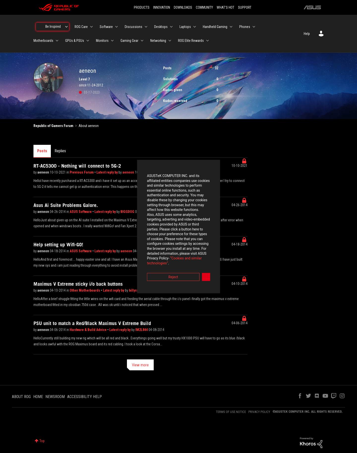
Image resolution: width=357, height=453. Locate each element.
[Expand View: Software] (116, 26)
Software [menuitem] (106, 27)
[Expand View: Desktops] (171, 26)
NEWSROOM (55, 396)
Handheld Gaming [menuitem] (215, 27)
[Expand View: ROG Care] (91, 26)
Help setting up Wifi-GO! (58, 245)
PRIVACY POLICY (259, 412)
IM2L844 (142, 330)
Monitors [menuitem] (102, 41)
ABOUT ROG (21, 396)
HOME (38, 396)
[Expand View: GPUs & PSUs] (87, 40)
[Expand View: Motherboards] (57, 40)
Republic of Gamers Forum (53, 126)
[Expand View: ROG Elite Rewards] (207, 40)
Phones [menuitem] (244, 27)
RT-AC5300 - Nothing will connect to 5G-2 (77, 166)
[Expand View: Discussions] (146, 26)
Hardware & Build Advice (88, 330)
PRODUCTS (141, 7)
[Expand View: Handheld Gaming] (231, 26)
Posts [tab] (42, 151)
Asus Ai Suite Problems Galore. (65, 205)
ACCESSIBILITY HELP (84, 396)
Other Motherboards (85, 290)
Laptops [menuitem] (185, 27)
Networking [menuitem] (158, 41)
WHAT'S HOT (225, 7)
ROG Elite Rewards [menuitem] (191, 41)
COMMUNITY (204, 7)
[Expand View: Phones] (253, 26)
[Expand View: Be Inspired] (66, 27)
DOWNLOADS (183, 7)
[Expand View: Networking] (169, 40)
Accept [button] (206, 254)
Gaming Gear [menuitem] (129, 41)
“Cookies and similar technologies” (146, 240)
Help (307, 34)
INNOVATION (161, 7)
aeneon (43, 172)
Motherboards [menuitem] (43, 41)
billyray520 (137, 290)
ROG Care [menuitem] (81, 27)
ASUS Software (81, 212)
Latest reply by (107, 172)
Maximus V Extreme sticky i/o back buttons (78, 284)
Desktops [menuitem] (161, 27)
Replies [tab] (60, 151)
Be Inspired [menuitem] (53, 26)
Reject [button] (151, 254)
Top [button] (42, 441)
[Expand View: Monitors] (112, 40)
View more (140, 365)
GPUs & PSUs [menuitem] (74, 41)
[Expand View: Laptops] (194, 26)
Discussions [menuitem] (133, 27)
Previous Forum (82, 172)
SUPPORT (244, 7)
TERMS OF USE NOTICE (231, 412)
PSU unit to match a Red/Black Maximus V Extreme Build (92, 323)
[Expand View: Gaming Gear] (142, 40)
